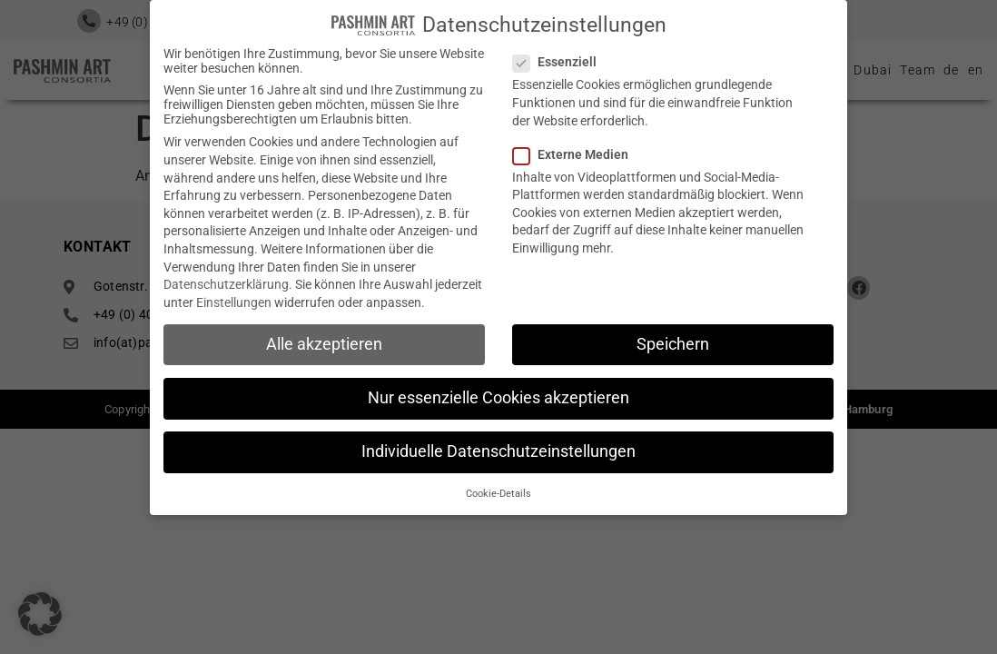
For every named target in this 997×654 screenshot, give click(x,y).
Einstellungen (233, 297)
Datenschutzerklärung (226, 279)
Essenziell (560, 56)
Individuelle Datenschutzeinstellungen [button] (498, 446)
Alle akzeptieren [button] (324, 339)
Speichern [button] (673, 339)
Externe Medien (576, 149)
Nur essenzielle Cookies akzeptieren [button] (498, 392)
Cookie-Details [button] (498, 488)
